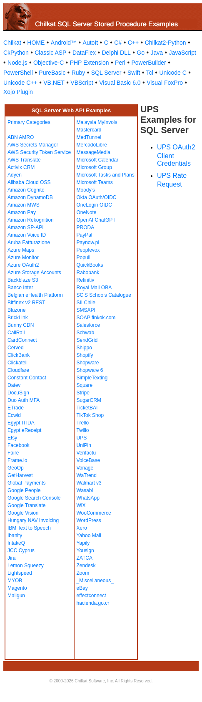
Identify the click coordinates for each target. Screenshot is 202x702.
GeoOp (15, 468)
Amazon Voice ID (26, 235)
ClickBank (18, 355)
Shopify (85, 355)
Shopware (88, 363)
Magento (17, 588)
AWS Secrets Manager (32, 145)
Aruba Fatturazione (28, 242)
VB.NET (54, 82)
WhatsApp (88, 498)
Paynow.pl (88, 242)
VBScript (81, 82)
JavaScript (182, 52)
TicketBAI (87, 408)
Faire (13, 453)
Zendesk (86, 565)
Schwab (86, 333)
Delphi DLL (116, 52)
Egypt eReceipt (24, 430)
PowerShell (18, 72)
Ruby (78, 72)
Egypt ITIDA (21, 423)
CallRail (16, 333)
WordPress (89, 520)
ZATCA (84, 558)
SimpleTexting (92, 378)
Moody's (86, 190)
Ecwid (14, 415)
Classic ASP (50, 52)
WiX (81, 505)
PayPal (84, 235)
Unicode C (172, 72)
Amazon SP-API (25, 227)
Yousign (85, 550)
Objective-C (48, 62)
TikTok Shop (90, 415)
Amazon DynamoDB (30, 197)
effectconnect (91, 595)
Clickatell (17, 363)
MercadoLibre (92, 145)
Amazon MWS (23, 205)
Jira (11, 558)
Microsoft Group (94, 167)
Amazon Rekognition (30, 220)
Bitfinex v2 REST (26, 303)
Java (156, 52)
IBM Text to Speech (29, 528)
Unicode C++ (20, 82)
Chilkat (12, 42)
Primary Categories (28, 122)
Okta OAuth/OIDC (97, 197)
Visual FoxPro (165, 82)
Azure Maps (20, 250)
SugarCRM (89, 400)
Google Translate (26, 505)
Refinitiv (86, 280)
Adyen (14, 175)
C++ (133, 42)
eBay (82, 588)
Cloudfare (18, 370)
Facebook (18, 445)
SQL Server (106, 72)
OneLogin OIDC (94, 205)
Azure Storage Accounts (34, 272)
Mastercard (89, 130)
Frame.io (17, 460)
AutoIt (90, 42)
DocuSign (18, 393)
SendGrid (87, 340)
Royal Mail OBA (94, 287)
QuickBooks (90, 265)
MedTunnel (89, 137)
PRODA (86, 227)
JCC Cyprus (21, 550)
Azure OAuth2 (23, 265)
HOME (36, 42)
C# (118, 42)
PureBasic (52, 72)
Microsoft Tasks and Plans (106, 175)
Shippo (84, 348)
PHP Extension (89, 62)
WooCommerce (94, 513)
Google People (23, 490)
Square (85, 385)
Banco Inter (20, 287)
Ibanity (14, 535)
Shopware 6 (90, 370)
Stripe (83, 393)
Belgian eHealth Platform (35, 295)
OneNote (87, 212)
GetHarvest (20, 475)
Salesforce (88, 325)
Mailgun (16, 595)
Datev (13, 385)
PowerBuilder (148, 62)
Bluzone (16, 310)
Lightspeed (19, 573)
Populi (83, 257)
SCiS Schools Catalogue (104, 295)
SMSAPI (86, 310)
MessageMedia (93, 152)
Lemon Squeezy (25, 565)
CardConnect (22, 340)
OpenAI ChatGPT (96, 220)
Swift (133, 72)
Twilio (83, 430)
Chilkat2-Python (165, 42)
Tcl (149, 72)
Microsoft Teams (95, 182)
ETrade (15, 408)
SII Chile (86, 303)
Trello (83, 423)
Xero (82, 528)
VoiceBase (88, 460)
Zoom (83, 573)
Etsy (12, 438)
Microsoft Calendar (98, 160)
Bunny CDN (20, 325)
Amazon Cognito (26, 190)
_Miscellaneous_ (95, 580)
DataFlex (84, 52)
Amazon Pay (21, 212)
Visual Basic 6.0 (119, 82)
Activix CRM (21, 167)
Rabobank (88, 272)
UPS (82, 438)
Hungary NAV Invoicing (33, 520)
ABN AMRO (20, 137)
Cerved (15, 348)
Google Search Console (33, 498)
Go (141, 52)
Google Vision (23, 513)
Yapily (83, 543)
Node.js (17, 62)
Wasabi (85, 490)
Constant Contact (26, 378)
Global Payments (26, 483)
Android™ (64, 42)
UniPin (84, 445)
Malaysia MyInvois (97, 122)
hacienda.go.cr (93, 603)
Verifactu (86, 453)
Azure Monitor (23, 257)
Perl (120, 62)
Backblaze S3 (22, 280)
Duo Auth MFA (23, 400)
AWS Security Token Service (39, 152)
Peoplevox (88, 250)
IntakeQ (16, 543)
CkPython (16, 52)
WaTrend (87, 475)
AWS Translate (24, 160)
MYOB (14, 580)
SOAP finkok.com (96, 318)
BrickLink (17, 318)
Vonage (85, 468)
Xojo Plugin (18, 91)
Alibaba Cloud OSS (28, 182)
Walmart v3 (89, 483)
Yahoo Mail (89, 535)
